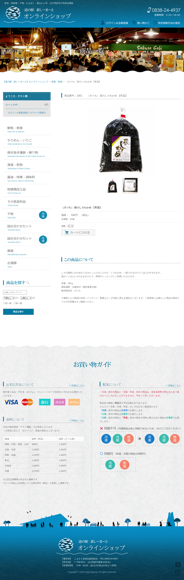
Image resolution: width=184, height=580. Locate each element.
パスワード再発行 (37, 112)
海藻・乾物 (57, 81)
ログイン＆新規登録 (17, 112)
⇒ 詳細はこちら (76, 385)
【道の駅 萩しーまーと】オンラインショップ (25, 81)
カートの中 (11, 104)
